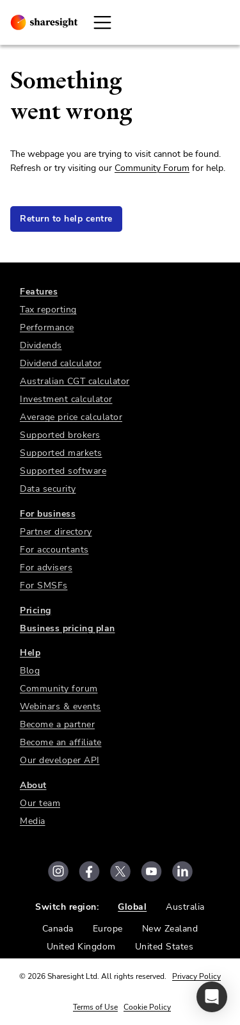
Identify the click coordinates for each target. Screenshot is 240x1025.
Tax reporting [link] (48, 309)
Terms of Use (95, 1007)
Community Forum (152, 168)
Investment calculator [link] (66, 399)
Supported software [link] (63, 471)
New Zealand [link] (170, 929)
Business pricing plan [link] (67, 628)
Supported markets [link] (61, 453)
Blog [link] (30, 671)
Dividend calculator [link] (61, 363)
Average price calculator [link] (71, 417)
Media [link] (32, 821)
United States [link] (164, 946)
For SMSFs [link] (44, 585)
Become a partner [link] (57, 724)
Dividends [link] (41, 345)
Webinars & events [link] (60, 706)
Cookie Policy (147, 1007)
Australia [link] (185, 907)
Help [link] (30, 653)
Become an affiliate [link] (61, 742)
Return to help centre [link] (66, 219)
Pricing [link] (35, 610)
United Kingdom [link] (81, 946)
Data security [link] (48, 489)
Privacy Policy (196, 976)
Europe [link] (108, 929)
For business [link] (48, 514)
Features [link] (39, 292)
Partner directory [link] (56, 532)
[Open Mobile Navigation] (102, 22)
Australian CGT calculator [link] (75, 381)
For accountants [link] (54, 550)
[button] (211, 996)
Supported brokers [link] (60, 435)
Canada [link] (58, 929)
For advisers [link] (46, 567)
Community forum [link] (59, 688)
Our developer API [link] (60, 760)
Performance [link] (47, 327)
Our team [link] (40, 803)
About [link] (33, 785)
